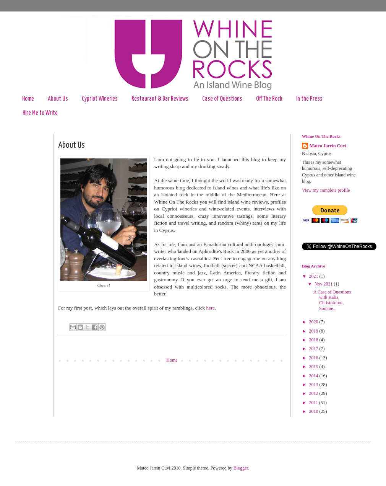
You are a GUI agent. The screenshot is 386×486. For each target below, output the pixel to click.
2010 (314, 411)
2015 (314, 366)
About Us (58, 99)
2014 (314, 375)
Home (28, 99)
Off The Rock (269, 99)
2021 (314, 276)
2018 (314, 339)
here (210, 308)
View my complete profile (326, 190)
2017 (314, 348)
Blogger (241, 468)
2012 (314, 393)
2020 (314, 322)
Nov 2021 (324, 284)
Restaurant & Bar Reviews (159, 99)
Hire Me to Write (40, 113)
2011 (314, 402)
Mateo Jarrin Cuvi (328, 145)
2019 (314, 331)
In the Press (309, 99)
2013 (314, 384)
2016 (314, 357)
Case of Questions (222, 99)
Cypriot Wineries (100, 99)
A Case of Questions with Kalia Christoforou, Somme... (332, 300)
